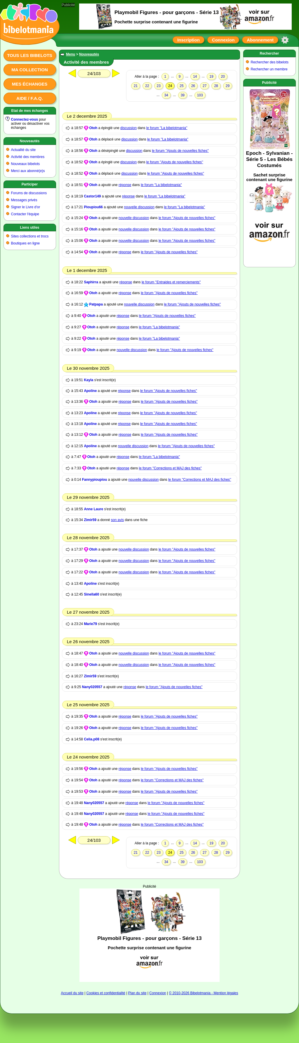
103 (200, 95)
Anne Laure (93, 509)
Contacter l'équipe (25, 214)
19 (211, 76)
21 (136, 86)
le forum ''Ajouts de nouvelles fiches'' (180, 151)
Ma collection (29, 69)
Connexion (223, 39)
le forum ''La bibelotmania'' (166, 128)
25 (181, 86)
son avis (117, 520)
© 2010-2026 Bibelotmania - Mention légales (203, 993)
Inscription (188, 39)
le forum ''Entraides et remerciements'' (171, 282)
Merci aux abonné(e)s (28, 171)
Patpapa (96, 304)
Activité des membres (28, 157)
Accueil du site (72, 993)
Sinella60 (91, 594)
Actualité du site (23, 150)
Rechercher (269, 53)
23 (159, 86)
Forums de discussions (29, 193)
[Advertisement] (149, 935)
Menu (70, 54)
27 (204, 86)
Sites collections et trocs (30, 236)
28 (216, 86)
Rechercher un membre (269, 69)
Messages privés (24, 200)
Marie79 (90, 624)
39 (183, 95)
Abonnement (260, 39)
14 (195, 76)
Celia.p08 (91, 739)
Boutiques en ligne (25, 243)
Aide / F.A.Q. (29, 98)
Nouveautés (29, 141)
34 (166, 95)
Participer (30, 184)
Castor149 (92, 196)
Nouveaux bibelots (25, 164)
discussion (128, 128)
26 (193, 86)
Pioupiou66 (93, 207)
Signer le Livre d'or (25, 207)
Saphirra (91, 282)
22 (147, 86)
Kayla (88, 380)
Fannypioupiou (94, 480)
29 (228, 86)
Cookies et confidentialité (105, 993)
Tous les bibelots (29, 55)
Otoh (93, 128)
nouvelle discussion (139, 207)
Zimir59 (90, 520)
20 (223, 76)
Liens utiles (29, 227)
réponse (125, 185)
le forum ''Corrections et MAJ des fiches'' (170, 468)
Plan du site (137, 993)
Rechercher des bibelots (269, 62)
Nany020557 (92, 687)
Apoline (90, 391)
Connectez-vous (24, 119)
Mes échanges (30, 83)
